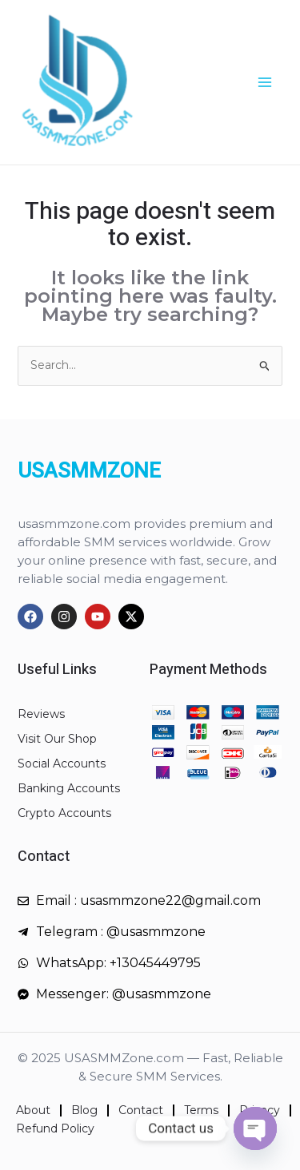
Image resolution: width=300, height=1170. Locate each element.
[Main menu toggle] (265, 82)
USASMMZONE (89, 471)
